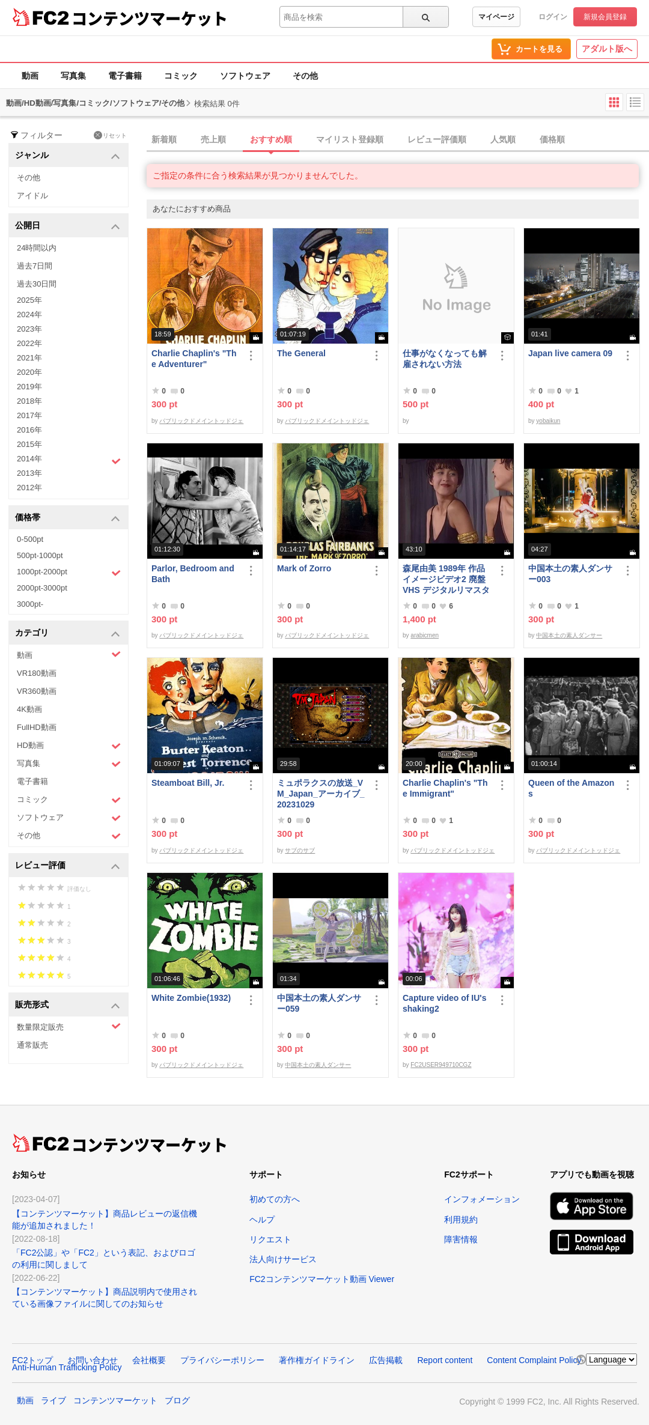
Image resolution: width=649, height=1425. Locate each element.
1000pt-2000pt (69, 572)
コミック (181, 76)
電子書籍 (125, 76)
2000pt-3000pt (42, 587)
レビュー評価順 (436, 139)
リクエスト (270, 1239)
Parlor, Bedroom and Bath (192, 574)
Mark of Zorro (304, 568)
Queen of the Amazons (571, 788)
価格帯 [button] (67, 518)
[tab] (398, 140)
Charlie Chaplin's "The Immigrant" (445, 788)
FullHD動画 (36, 727)
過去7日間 (34, 265)
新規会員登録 (605, 17)
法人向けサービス (283, 1259)
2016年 (29, 429)
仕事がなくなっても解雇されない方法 (445, 358)
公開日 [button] (67, 226)
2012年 (29, 487)
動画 (30, 76)
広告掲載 (386, 1360)
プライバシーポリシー (222, 1360)
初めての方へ (274, 1199)
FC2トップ (32, 1360)
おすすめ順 (271, 139)
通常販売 (32, 1045)
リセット (110, 135)
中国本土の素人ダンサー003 (570, 574)
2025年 (29, 300)
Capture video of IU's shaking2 (444, 1003)
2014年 (69, 460)
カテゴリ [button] (67, 633)
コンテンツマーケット (150, 18)
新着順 (164, 139)
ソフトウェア (245, 76)
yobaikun (548, 421)
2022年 (29, 343)
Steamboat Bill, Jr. (187, 783)
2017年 (29, 415)
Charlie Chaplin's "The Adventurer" (193, 358)
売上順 (213, 139)
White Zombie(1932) (191, 998)
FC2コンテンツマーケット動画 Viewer (321, 1279)
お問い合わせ (92, 1360)
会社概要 (149, 1360)
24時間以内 (36, 247)
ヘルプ (262, 1219)
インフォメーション (482, 1199)
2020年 (29, 372)
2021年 (29, 357)
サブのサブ (300, 850)
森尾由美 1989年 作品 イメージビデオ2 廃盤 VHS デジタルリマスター (446, 579)
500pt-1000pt (40, 555)
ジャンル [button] (67, 156)
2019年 (29, 386)
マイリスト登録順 (349, 139)
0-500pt (30, 539)
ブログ (177, 1400)
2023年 (29, 328)
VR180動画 (36, 673)
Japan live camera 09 (570, 353)
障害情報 (461, 1239)
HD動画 (69, 746)
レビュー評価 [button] (67, 866)
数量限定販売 (69, 1026)
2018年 (29, 401)
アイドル (32, 195)
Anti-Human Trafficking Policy (67, 1367)
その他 (305, 76)
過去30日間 (36, 283)
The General (301, 353)
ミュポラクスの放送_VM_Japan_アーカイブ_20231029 (320, 793)
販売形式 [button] (67, 1005)
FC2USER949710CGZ (440, 1065)
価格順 (552, 139)
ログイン (552, 17)
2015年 (29, 444)
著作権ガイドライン (317, 1360)
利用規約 (461, 1219)
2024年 (29, 314)
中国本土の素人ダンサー (569, 635)
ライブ (53, 1400)
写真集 (73, 76)
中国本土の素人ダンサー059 (319, 1003)
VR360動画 (36, 691)
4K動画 (29, 709)
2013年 (29, 473)
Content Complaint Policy (534, 1360)
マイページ (496, 17)
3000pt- (30, 604)
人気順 (503, 139)
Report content (444, 1360)
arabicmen (424, 635)
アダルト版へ (607, 48)
